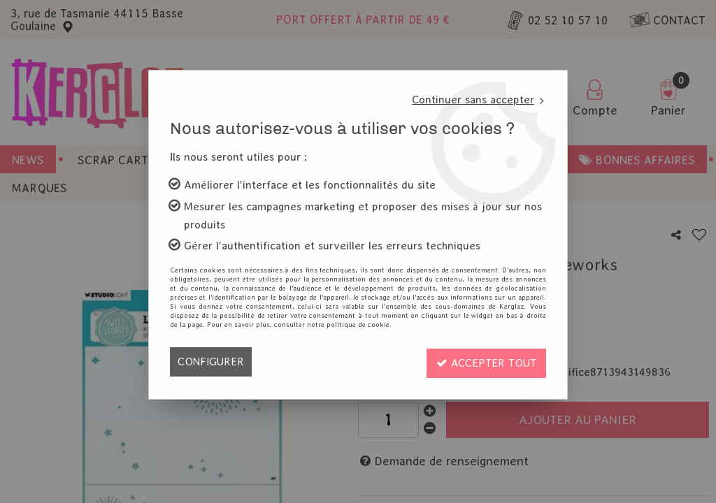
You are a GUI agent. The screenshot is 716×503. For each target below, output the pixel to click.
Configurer (211, 361)
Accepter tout (484, 361)
